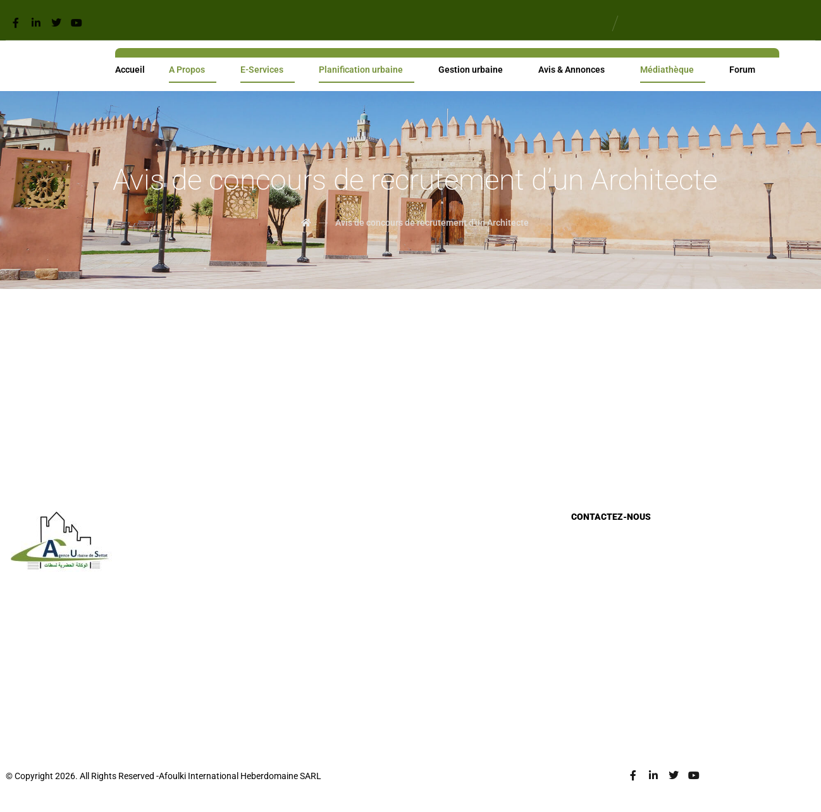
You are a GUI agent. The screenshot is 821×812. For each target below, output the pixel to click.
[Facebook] (16, 23)
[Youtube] (76, 23)
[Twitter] (56, 23)
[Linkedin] (36, 23)
